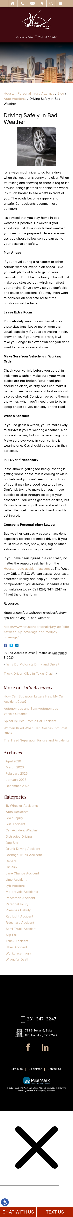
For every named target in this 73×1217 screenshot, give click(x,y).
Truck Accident (17, 941)
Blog (60, 93)
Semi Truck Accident (21, 929)
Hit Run (11, 867)
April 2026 (13, 761)
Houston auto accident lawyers (27, 569)
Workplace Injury (18, 953)
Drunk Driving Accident (23, 849)
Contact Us (54, 1069)
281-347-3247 (47, 37)
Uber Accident (16, 947)
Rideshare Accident (20, 922)
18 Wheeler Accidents (22, 806)
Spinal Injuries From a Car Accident (30, 721)
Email (32, 3)
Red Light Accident (19, 916)
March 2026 (15, 767)
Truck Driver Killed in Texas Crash (29, 673)
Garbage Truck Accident (24, 855)
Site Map (17, 1069)
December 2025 (17, 786)
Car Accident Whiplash (22, 830)
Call (22, 3)
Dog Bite (12, 843)
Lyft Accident (15, 886)
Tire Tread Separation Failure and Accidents (36, 740)
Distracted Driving (19, 836)
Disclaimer (35, 1069)
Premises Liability (18, 910)
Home (13, 3)
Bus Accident (15, 824)
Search (51, 3)
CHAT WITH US (18, 1212)
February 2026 (17, 773)
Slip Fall (11, 935)
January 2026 (16, 780)
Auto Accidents (15, 99)
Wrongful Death (17, 959)
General (11, 861)
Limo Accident (16, 879)
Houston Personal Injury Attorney (29, 93)
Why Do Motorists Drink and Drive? (32, 664)
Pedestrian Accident (20, 898)
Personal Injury (17, 904)
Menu (60, 3)
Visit (42, 3)
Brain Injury (14, 818)
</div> (29, 1200)
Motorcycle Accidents (22, 892)
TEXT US (55, 1212)
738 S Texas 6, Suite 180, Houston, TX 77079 (41, 1033)
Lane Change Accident (22, 873)
